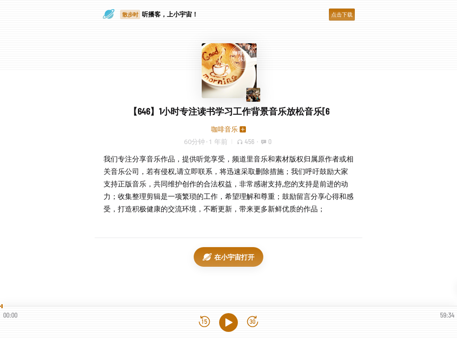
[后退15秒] (204, 322)
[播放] (228, 322)
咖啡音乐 (224, 128)
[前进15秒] (252, 322)
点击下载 (342, 14)
